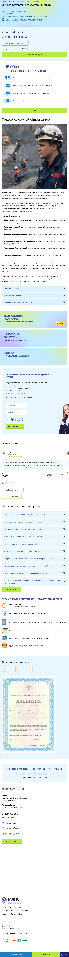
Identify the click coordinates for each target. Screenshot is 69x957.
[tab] (3, 483)
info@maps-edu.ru (11, 834)
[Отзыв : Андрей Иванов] (5, 476)
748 (57, 475)
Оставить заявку (16, 954)
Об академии (7, 907)
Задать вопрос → (12, 841)
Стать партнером (8, 911)
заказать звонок (8, 817)
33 (63, 475)
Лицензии (17, 907)
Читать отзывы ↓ (35, 111)
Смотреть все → (12, 496)
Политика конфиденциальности (14, 934)
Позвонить (46, 954)
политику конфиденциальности (17, 420)
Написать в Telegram (13, 828)
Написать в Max (11, 823)
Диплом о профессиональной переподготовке (24, 19)
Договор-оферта (17, 914)
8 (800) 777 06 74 (11, 814)
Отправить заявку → (34, 55)
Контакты (5, 914)
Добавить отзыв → (13, 490)
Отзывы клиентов (23, 911)
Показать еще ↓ (11, 590)
